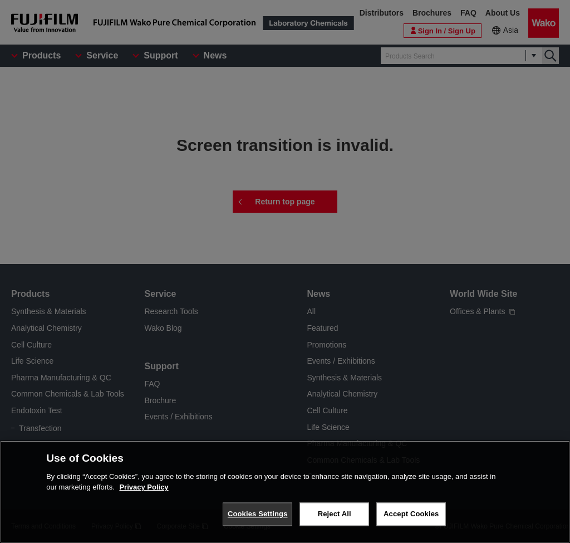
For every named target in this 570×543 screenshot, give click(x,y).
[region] (285, 492)
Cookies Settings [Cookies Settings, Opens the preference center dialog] (258, 514)
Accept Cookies (411, 514)
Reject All (334, 514)
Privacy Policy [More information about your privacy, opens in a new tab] (143, 487)
